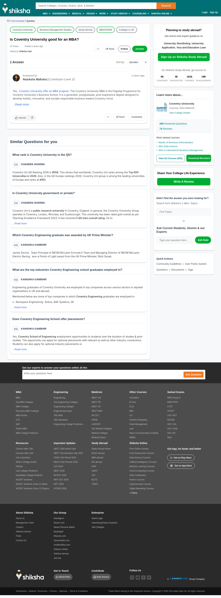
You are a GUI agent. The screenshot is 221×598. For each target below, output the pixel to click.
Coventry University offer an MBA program (44, 91)
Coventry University (23, 29)
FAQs (18, 539)
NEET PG (96, 405)
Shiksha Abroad (61, 556)
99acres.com (60, 539)
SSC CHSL (172, 431)
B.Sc (131, 409)
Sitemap (63, 594)
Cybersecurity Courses (140, 487)
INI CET (95, 418)
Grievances (21, 594)
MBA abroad (97, 460)
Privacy (53, 594)
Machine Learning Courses (142, 469)
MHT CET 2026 (61, 482)
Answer (139, 49)
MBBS (132, 440)
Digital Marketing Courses (141, 491)
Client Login (97, 521)
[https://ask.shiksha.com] (18, 20)
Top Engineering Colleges (66, 405)
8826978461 (65, 580)
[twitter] (149, 580)
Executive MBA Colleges (27, 414)
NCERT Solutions (24, 482)
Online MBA (21, 431)
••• (94, 48)
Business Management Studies (55, 29)
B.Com (132, 405)
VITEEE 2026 (60, 491)
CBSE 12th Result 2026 (65, 460)
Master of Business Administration (176, 142)
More (103, 13)
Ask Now (203, 240)
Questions (162, 269)
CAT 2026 (58, 469)
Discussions (177, 269)
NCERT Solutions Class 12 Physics (32, 491)
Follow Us (135, 573)
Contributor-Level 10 (62, 79)
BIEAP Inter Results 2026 (66, 465)
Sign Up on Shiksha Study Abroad (184, 56)
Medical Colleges (100, 436)
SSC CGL (172, 427)
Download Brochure (200, 158)
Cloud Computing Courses (141, 473)
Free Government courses (141, 456)
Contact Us (21, 543)
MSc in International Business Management (181, 150)
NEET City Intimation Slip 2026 (68, 456)
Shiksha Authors (23, 534)
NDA (169, 440)
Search (166, 5)
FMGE (95, 422)
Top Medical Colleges (102, 431)
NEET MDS (97, 414)
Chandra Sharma (33, 164)
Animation (134, 400)
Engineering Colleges (64, 409)
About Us (20, 521)
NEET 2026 (59, 473)
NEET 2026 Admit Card (65, 451)
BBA (131, 414)
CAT (18, 422)
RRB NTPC (172, 405)
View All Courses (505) (171, 158)
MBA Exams (21, 418)
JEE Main (58, 418)
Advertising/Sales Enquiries (104, 525)
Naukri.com (59, 525)
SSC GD (171, 436)
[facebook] (143, 580)
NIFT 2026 (59, 487)
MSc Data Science (168, 146)
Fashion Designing (138, 422)
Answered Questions (173, 123)
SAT (93, 478)
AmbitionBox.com (62, 547)
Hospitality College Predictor (29, 478)
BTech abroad (98, 456)
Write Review (103, 580)
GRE (94, 469)
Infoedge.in (59, 521)
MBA (46, 13)
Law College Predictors (27, 473)
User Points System (196, 263)
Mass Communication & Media (143, 436)
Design (91, 13)
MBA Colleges (22, 409)
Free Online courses (139, 451)
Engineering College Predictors (68, 427)
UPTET (170, 414)
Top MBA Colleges (24, 405)
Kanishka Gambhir (34, 246)
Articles (19, 469)
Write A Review (184, 181)
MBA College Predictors (27, 436)
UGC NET (172, 418)
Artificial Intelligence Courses (143, 465)
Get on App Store (181, 468)
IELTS (94, 482)
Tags (190, 269)
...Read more (21, 104)
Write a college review (26, 465)
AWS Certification (137, 478)
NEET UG (96, 400)
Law (131, 431)
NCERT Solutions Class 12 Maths (32, 487)
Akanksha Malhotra (35, 79)
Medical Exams (99, 440)
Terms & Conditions (79, 594)
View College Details (179, 112)
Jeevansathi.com (62, 543)
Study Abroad (120, 13)
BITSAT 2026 (60, 478)
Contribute (98, 573)
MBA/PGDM (105, 29)
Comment (136, 117)
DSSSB (171, 422)
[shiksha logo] (31, 577)
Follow (123, 49)
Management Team (25, 525)
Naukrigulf (58, 534)
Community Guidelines (168, 263)
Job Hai (57, 561)
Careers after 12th (24, 451)
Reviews (165, 128)
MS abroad (97, 465)
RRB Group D (173, 400)
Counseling (140, 13)
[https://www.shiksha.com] (8, 20)
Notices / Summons (38, 594)
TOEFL (95, 487)
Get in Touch (61, 573)
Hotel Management (138, 427)
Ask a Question (23, 460)
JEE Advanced (61, 422)
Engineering (61, 13)
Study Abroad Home (101, 451)
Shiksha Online (161, 13)
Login (205, 12)
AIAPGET (96, 427)
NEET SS (96, 409)
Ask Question (193, 377)
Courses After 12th (24, 456)
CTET (170, 409)
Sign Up (214, 12)
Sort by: (120, 62)
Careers (20, 530)
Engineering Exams (63, 414)
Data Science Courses (139, 460)
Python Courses (136, 482)
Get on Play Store (180, 460)
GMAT (95, 473)
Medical (78, 13)
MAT (18, 427)
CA (130, 418)
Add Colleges (98, 530)
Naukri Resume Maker (64, 530)
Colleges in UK (126, 29)
